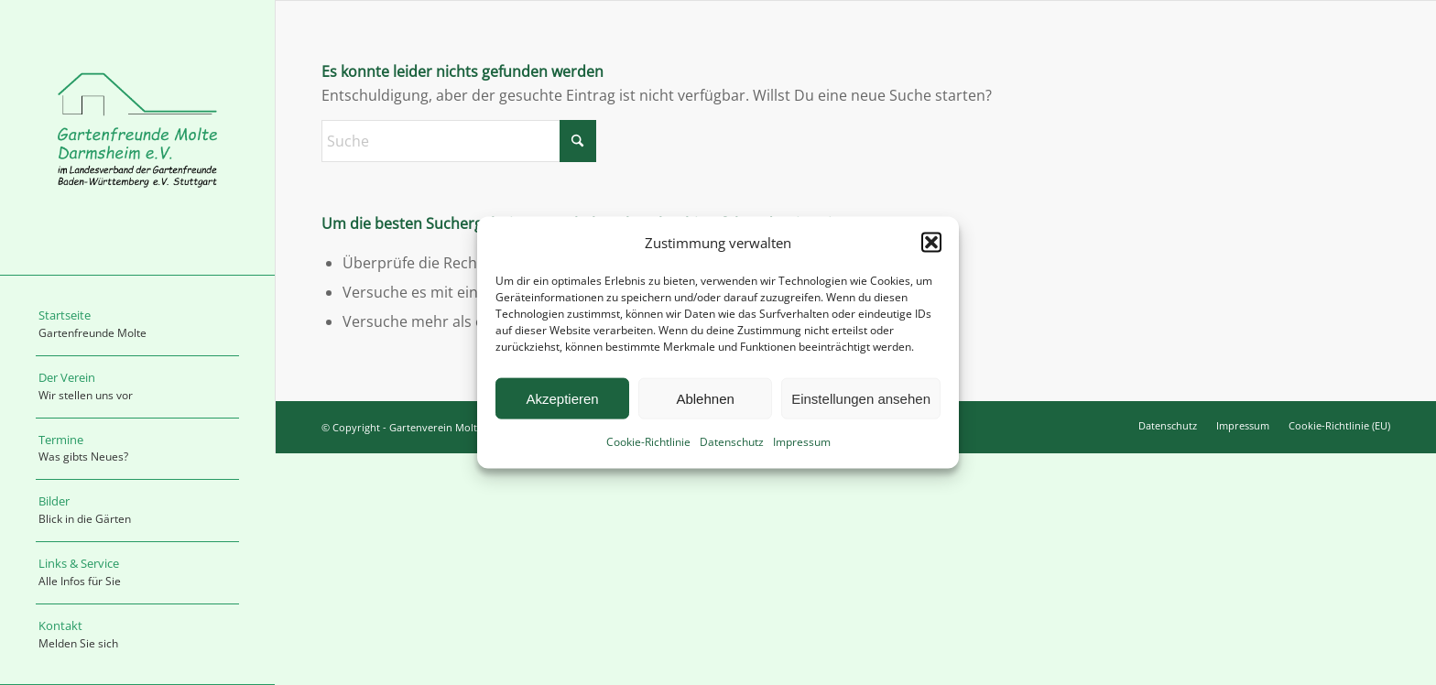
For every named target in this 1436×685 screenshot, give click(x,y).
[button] (931, 243)
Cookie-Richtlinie (648, 442)
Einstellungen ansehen (860, 399)
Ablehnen (705, 399)
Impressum (802, 442)
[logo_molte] (137, 137)
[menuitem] (137, 325)
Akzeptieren (562, 399)
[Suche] (458, 141)
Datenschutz (732, 442)
